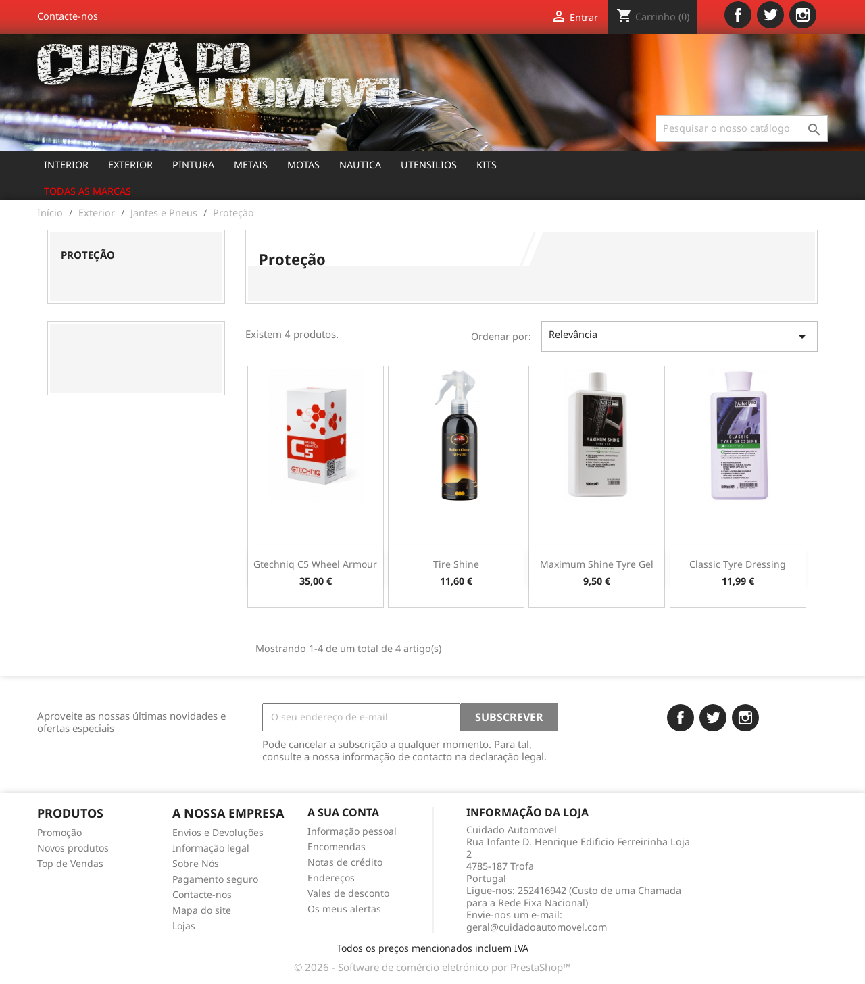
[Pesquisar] (742, 128)
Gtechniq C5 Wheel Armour (315, 564)
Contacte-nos (67, 15)
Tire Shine (456, 564)
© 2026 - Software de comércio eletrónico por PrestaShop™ (432, 967)
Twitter (770, 14)
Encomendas (336, 846)
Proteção (88, 255)
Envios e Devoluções (218, 832)
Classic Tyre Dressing (737, 564)
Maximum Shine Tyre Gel (596, 564)
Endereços (331, 877)
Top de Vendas (70, 863)
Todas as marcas (87, 190)
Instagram (802, 14)
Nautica (360, 164)
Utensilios (429, 164)
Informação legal (210, 847)
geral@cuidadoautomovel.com (536, 926)
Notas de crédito (344, 862)
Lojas (183, 925)
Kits (486, 164)
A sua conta (343, 812)
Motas (303, 164)
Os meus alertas (344, 908)
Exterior (130, 164)
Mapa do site (201, 910)
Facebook (737, 14)
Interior (66, 164)
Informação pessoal (352, 831)
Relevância (679, 336)
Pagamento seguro (215, 878)
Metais (251, 164)
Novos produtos (73, 847)
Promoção (59, 832)
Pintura (193, 164)
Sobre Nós (195, 863)
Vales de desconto (348, 893)
